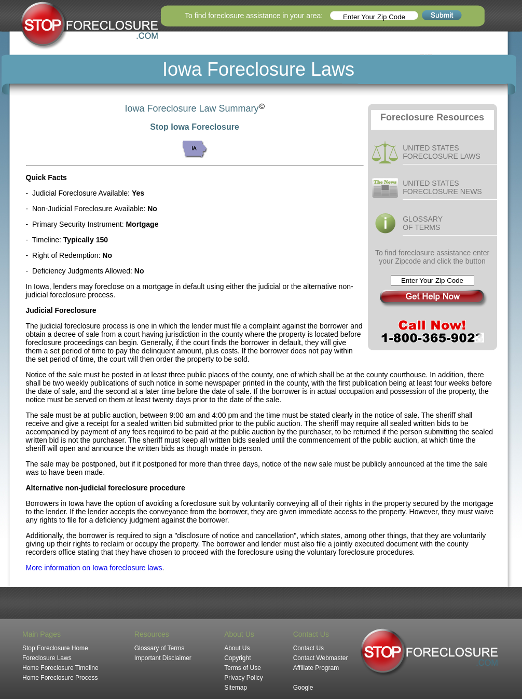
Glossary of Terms (159, 648)
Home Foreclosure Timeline (60, 667)
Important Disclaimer (162, 658)
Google (303, 687)
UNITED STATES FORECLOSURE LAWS (441, 152)
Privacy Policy (243, 677)
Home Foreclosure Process (60, 677)
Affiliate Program (316, 667)
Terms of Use (242, 667)
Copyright (237, 658)
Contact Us (308, 648)
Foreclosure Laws (47, 658)
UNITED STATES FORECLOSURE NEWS (442, 187)
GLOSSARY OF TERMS (423, 223)
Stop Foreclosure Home (55, 648)
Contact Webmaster (320, 658)
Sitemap (235, 687)
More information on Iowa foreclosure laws (94, 568)
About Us (237, 648)
